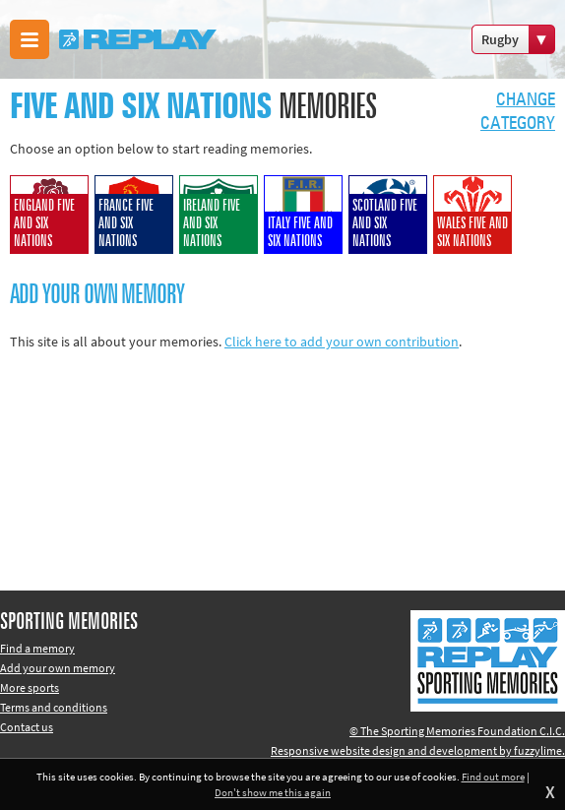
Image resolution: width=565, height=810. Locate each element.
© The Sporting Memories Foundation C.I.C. (457, 730)
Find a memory (37, 648)
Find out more (493, 776)
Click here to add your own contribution (341, 341)
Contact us (26, 726)
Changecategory (517, 112)
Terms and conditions (53, 707)
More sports (29, 687)
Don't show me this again (273, 792)
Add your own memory (57, 667)
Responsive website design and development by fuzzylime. (418, 750)
